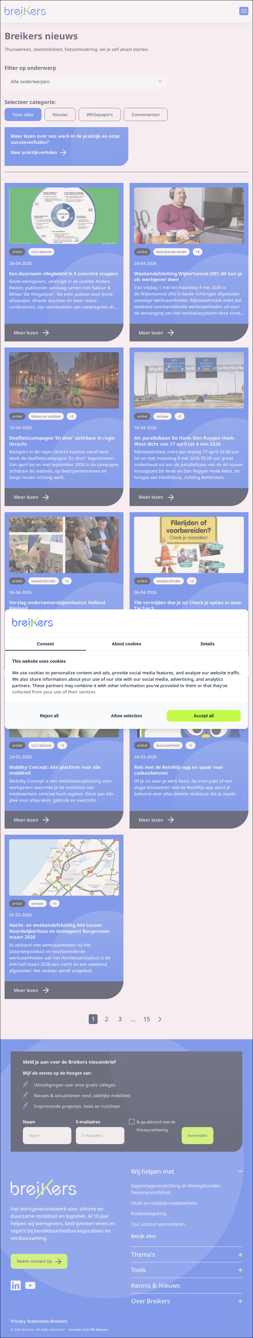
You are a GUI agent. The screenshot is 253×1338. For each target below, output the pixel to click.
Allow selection (126, 715)
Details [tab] (208, 643)
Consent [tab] (45, 643)
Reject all (49, 715)
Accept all (204, 715)
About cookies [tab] (126, 643)
